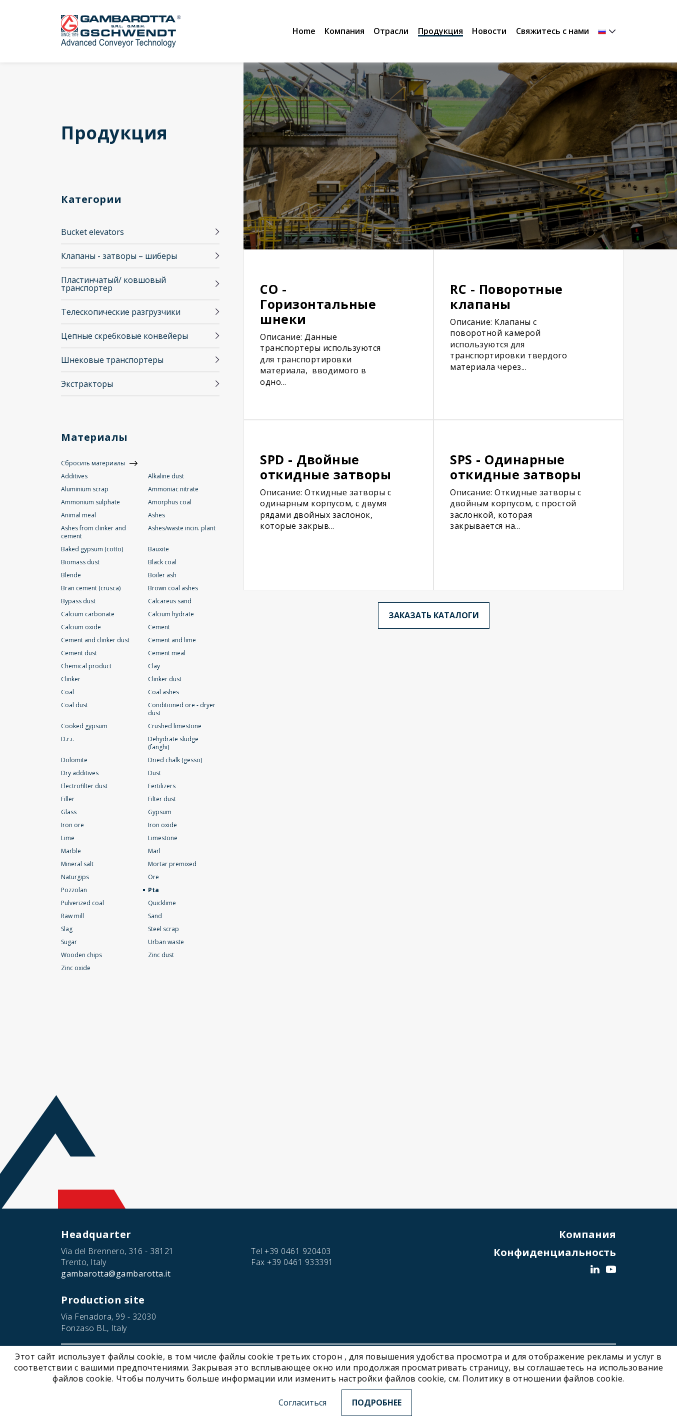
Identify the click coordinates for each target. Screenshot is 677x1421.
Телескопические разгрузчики (120, 311)
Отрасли (391, 30)
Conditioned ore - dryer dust (182, 709)
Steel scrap (163, 929)
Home (304, 30)
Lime (67, 838)
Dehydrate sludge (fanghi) (173, 743)
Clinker (70, 679)
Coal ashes (163, 692)
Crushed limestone (175, 726)
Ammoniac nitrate (173, 489)
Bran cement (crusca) (90, 588)
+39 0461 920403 (297, 1251)
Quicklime (162, 903)
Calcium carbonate (87, 614)
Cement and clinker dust (95, 640)
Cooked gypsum (84, 726)
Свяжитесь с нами (552, 30)
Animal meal (78, 515)
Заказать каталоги (433, 615)
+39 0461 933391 (300, 1262)
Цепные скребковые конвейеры (124, 335)
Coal (67, 692)
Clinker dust (165, 679)
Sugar (69, 942)
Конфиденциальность (555, 1252)
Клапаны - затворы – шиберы (119, 255)
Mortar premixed (172, 864)
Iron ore (72, 825)
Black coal (162, 562)
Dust (154, 773)
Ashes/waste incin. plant (182, 528)
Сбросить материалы (93, 463)
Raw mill (72, 916)
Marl (154, 851)
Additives (74, 476)
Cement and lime (172, 640)
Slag (66, 929)
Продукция (440, 30)
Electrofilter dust (84, 786)
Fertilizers (162, 786)
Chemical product (86, 666)
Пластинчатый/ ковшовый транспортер (113, 283)
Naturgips (75, 877)
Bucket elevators (92, 231)
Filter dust (162, 799)
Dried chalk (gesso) (175, 760)
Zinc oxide (75, 968)
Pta (153, 890)
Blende (71, 575)
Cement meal (167, 653)
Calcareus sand (170, 601)
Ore (153, 877)
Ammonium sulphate (90, 502)
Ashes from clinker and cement (93, 532)
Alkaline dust (166, 476)
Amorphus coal (170, 502)
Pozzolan (74, 890)
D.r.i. (67, 739)
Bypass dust (78, 601)
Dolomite (74, 760)
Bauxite (158, 549)
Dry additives (79, 773)
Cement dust (79, 653)
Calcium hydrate (171, 614)
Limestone (163, 838)
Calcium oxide (81, 627)
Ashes (156, 515)
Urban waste (166, 942)
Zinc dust (161, 955)
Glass (68, 812)
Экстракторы (87, 383)
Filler (67, 799)
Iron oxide (162, 825)
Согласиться (302, 1402)
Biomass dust (80, 562)
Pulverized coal (82, 903)
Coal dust (74, 705)
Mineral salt (77, 864)
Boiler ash (162, 575)
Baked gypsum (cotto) (92, 549)
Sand (155, 916)
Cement (159, 627)
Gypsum (160, 812)
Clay (154, 666)
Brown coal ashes (173, 588)
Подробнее (377, 1402)
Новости (489, 30)
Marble (71, 851)
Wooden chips (81, 955)
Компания (344, 30)
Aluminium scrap (84, 489)
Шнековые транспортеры (112, 359)
